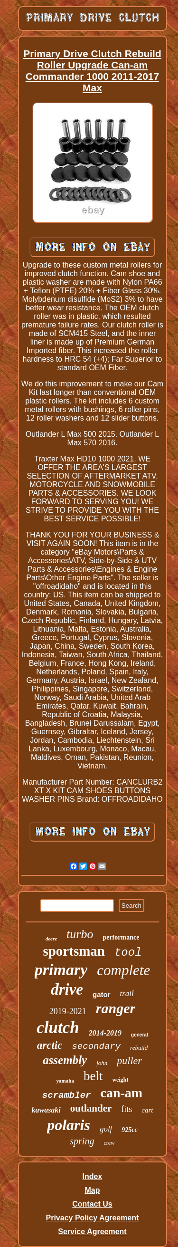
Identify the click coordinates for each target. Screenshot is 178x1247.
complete (123, 970)
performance (121, 937)
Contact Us (92, 1204)
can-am (121, 1092)
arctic (50, 1045)
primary (61, 969)
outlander (91, 1108)
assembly (65, 1060)
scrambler (66, 1095)
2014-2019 (105, 1033)
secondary (96, 1046)
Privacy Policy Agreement (92, 1218)
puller (129, 1060)
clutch (58, 1027)
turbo (79, 934)
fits (126, 1109)
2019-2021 (67, 1011)
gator (102, 994)
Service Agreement (92, 1232)
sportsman (74, 951)
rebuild (139, 1047)
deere (51, 938)
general (139, 1034)
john (101, 1062)
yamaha (65, 1081)
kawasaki (45, 1110)
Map (92, 1190)
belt (93, 1076)
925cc (129, 1129)
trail (127, 993)
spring (82, 1141)
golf (106, 1128)
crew (108, 1143)
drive (67, 989)
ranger (115, 1008)
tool (128, 952)
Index (93, 1176)
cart (147, 1110)
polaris (68, 1124)
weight (120, 1079)
